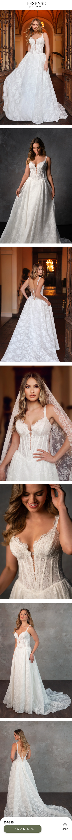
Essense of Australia (36, 5)
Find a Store (23, 829)
